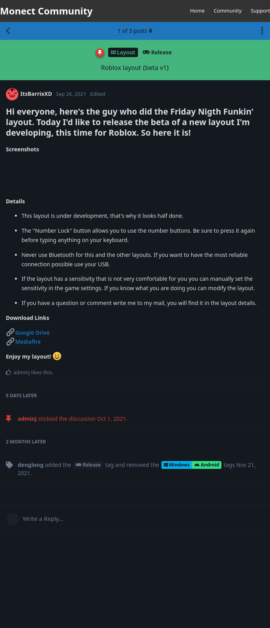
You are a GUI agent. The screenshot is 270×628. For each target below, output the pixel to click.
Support (260, 10)
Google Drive (28, 332)
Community (227, 10)
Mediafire (23, 341)
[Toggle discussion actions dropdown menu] (262, 31)
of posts (135, 30)
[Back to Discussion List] (8, 31)
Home (197, 10)
